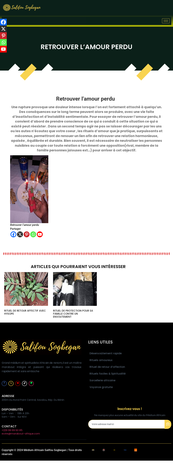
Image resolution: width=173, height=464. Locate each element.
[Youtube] (40, 234)
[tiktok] (24, 383)
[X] (20, 234)
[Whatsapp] (33, 234)
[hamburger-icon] (166, 20)
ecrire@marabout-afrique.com (21, 433)
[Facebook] (13, 234)
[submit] (168, 424)
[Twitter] (11, 383)
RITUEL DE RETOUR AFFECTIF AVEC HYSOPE (25, 312)
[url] (26, 289)
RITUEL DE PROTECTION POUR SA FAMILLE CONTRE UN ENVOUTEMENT (73, 314)
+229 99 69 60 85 (12, 430)
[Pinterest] (27, 234)
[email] (126, 424)
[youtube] (17, 383)
